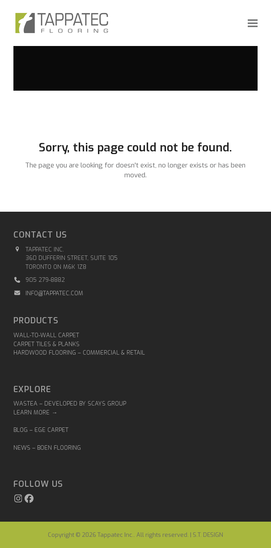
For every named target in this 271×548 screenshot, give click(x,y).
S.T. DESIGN (208, 535)
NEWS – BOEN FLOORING (47, 448)
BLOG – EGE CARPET (41, 430)
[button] (253, 23)
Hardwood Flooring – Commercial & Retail (79, 352)
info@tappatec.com (54, 293)
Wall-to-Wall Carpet (46, 335)
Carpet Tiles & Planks (46, 344)
